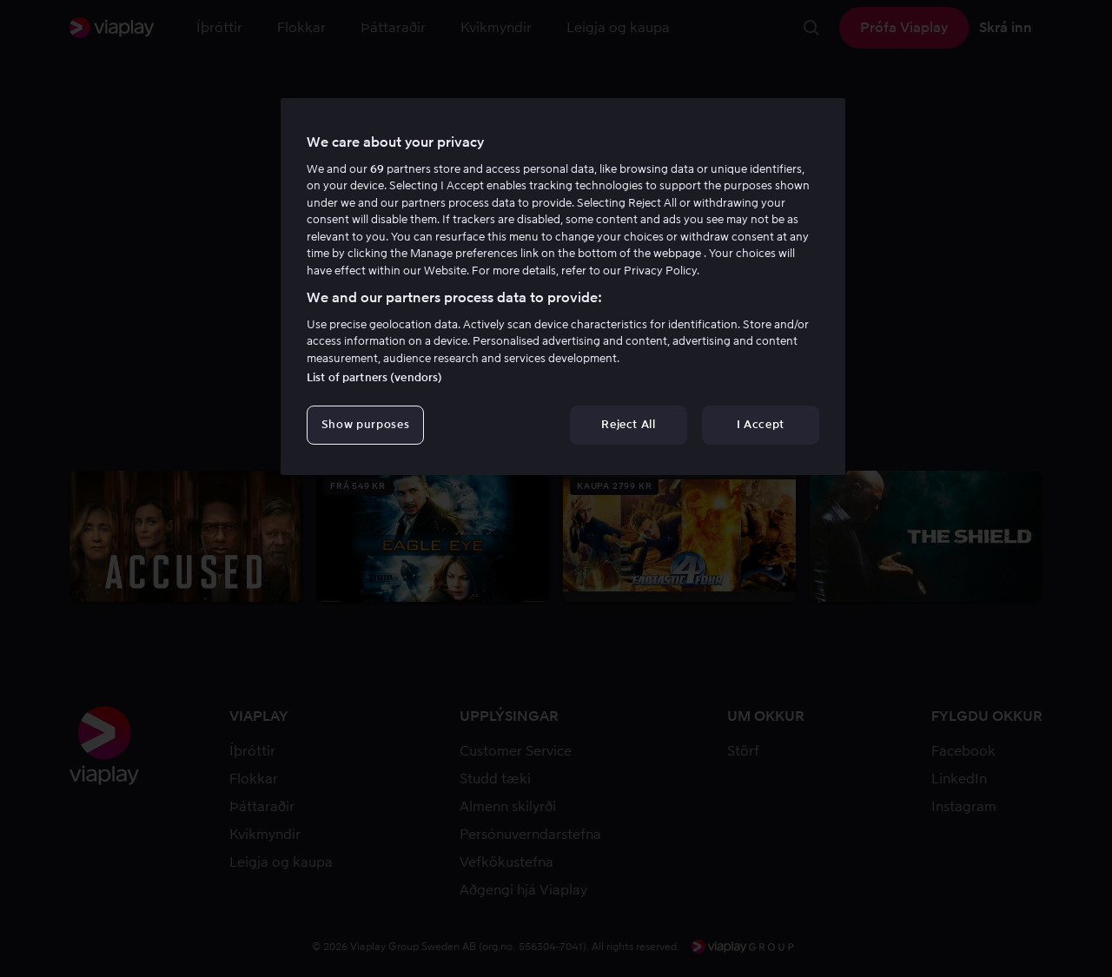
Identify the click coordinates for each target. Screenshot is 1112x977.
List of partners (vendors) (374, 377)
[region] (563, 286)
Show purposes (365, 424)
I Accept (760, 424)
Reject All (628, 424)
